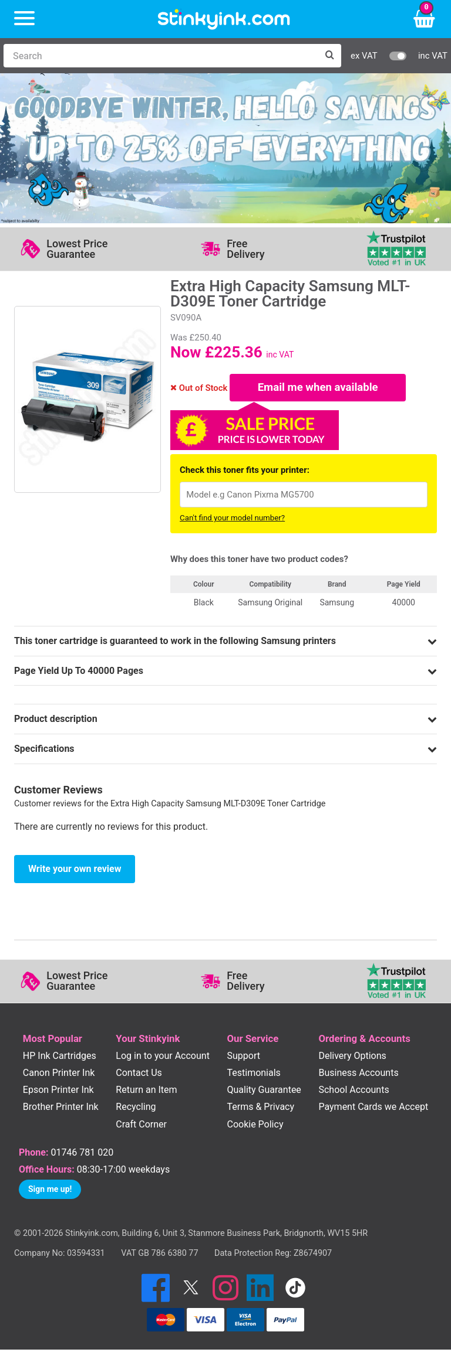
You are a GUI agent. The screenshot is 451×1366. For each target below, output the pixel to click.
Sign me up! (50, 1190)
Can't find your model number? (232, 520)
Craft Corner (141, 1126)
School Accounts (353, 1092)
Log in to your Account (163, 1057)
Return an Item (146, 1092)
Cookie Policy (255, 1126)
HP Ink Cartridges (59, 1057)
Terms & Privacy (260, 1109)
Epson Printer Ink (58, 1092)
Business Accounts (358, 1074)
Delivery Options (352, 1057)
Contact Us (139, 1074)
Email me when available (318, 389)
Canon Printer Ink (59, 1074)
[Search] (161, 55)
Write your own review (74, 870)
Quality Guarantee (264, 1092)
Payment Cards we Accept (373, 1109)
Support (243, 1057)
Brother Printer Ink (61, 1109)
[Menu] (24, 19)
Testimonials (253, 1074)
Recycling (136, 1109)
